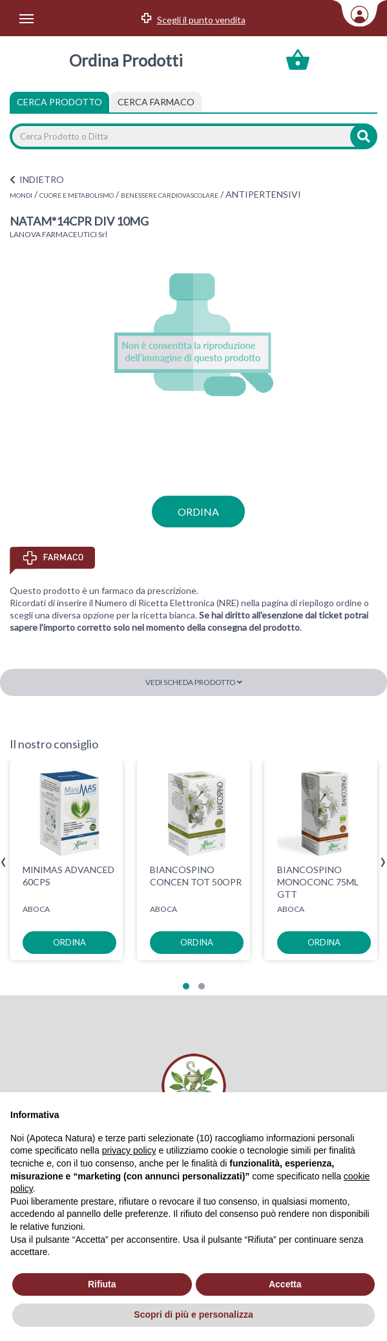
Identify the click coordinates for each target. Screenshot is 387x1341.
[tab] (156, 102)
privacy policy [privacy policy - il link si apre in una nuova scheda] (129, 1150)
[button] (186, 986)
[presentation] (3, 862)
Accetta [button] (285, 1284)
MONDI (21, 195)
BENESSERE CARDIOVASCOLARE (169, 195)
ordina (198, 511)
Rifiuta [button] (102, 1284)
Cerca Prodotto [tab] (59, 101)
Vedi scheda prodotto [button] (193, 682)
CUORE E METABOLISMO (76, 195)
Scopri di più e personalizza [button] (193, 1314)
